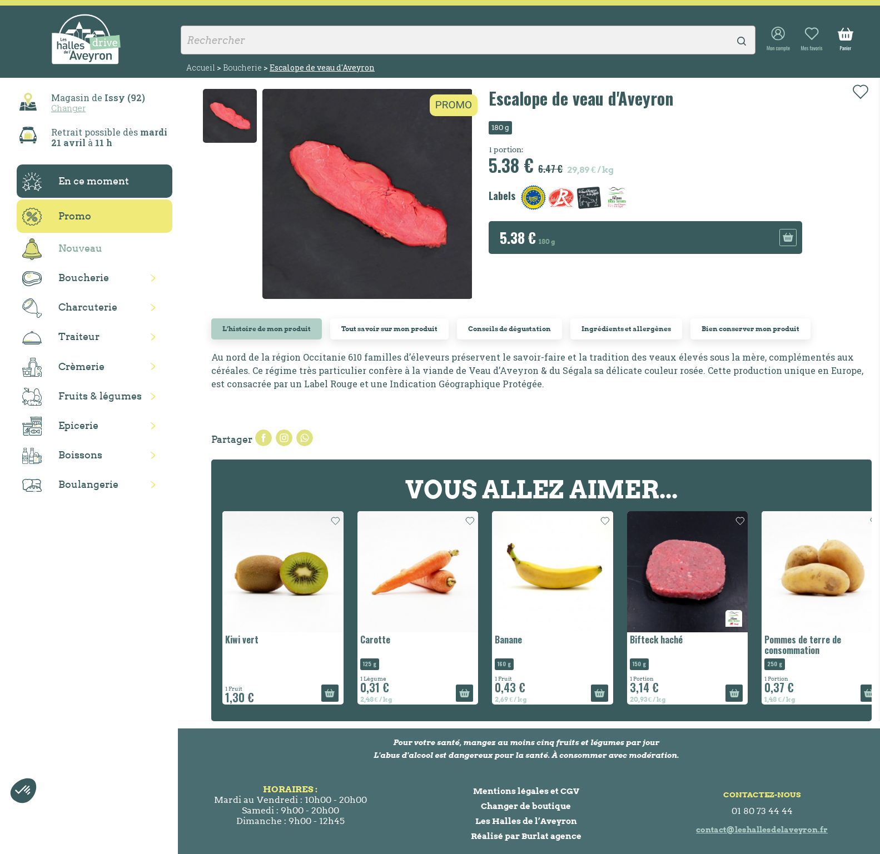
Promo (56, 217)
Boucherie (65, 278)
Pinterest (304, 438)
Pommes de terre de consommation (802, 645)
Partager (263, 438)
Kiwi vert (241, 639)
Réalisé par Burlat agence (526, 836)
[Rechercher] (468, 40)
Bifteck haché (656, 639)
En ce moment (75, 181)
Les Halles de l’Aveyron (526, 821)
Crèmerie (63, 367)
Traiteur (61, 337)
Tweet (284, 438)
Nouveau (62, 249)
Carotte (375, 639)
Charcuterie (69, 308)
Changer (68, 107)
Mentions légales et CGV (526, 791)
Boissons (62, 456)
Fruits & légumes (82, 397)
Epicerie (60, 426)
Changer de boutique (526, 806)
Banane (508, 639)
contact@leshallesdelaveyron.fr (762, 830)
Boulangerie (70, 485)
